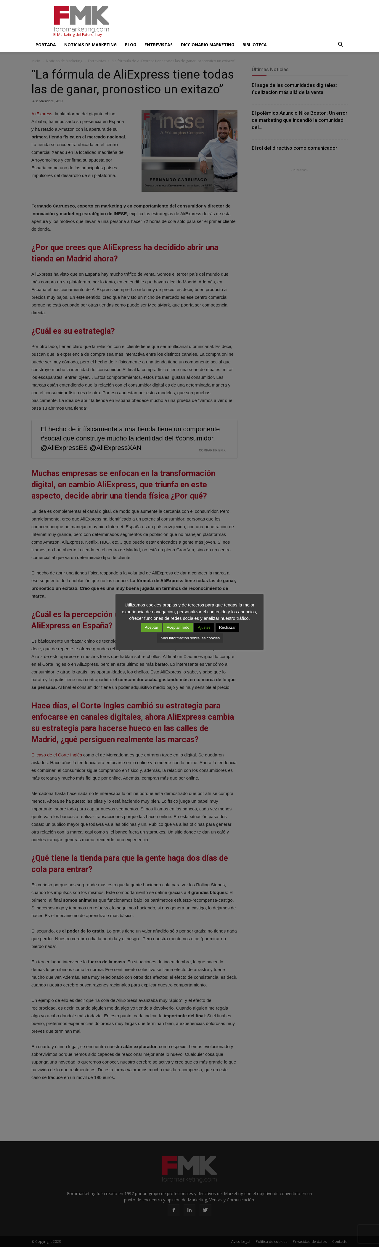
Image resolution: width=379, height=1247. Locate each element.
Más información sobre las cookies (190, 638)
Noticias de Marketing (90, 44)
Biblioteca (255, 44)
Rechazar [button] (227, 627)
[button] (340, 45)
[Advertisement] (240, 21)
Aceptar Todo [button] (178, 627)
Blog (130, 44)
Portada (46, 44)
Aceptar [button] (151, 627)
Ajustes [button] (204, 627)
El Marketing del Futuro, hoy (77, 34)
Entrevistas (158, 44)
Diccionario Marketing (207, 44)
